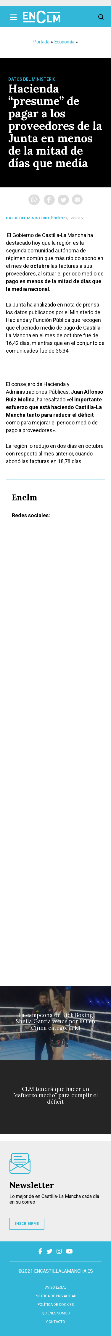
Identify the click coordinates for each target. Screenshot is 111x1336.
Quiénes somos (56, 1313)
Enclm (57, 217)
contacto (55, 1322)
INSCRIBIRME (27, 1224)
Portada (41, 42)
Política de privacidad (55, 1296)
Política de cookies (56, 1305)
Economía (64, 42)
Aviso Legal (55, 1287)
